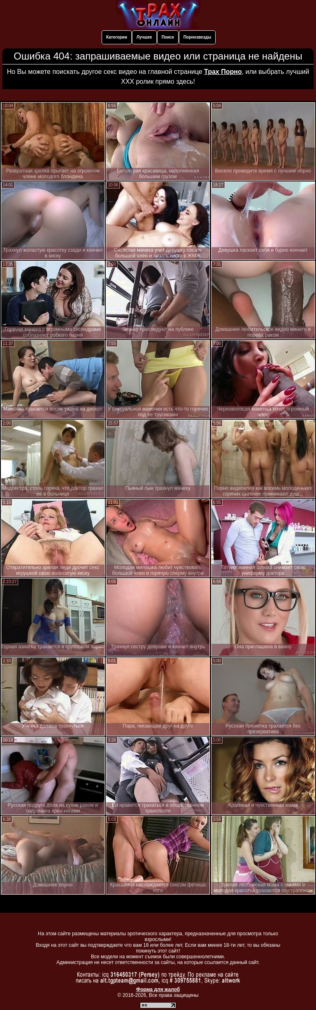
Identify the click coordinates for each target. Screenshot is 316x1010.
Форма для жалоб (158, 989)
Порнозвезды (197, 37)
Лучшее (144, 37)
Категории (116, 37)
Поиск (168, 37)
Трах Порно (223, 71)
